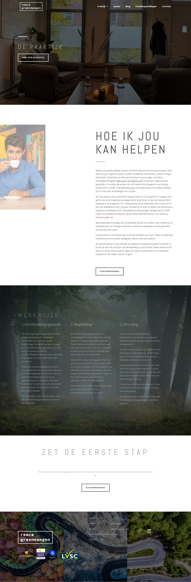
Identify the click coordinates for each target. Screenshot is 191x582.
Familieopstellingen (146, 6)
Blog (127, 6)
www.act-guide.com (104, 217)
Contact (166, 6)
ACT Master (119, 213)
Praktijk (102, 7)
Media (117, 6)
